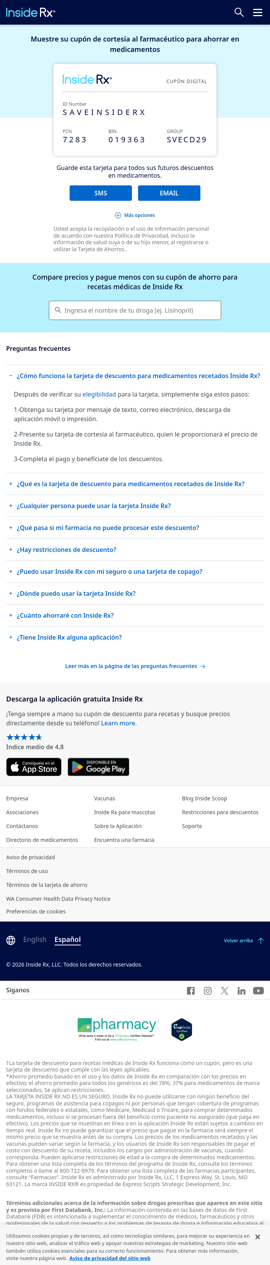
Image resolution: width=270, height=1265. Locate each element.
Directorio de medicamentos (42, 839)
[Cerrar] (257, 1253)
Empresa (17, 798)
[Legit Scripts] (181, 1029)
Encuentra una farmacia (124, 839)
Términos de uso (27, 871)
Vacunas (104, 798)
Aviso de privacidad (30, 857)
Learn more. (119, 723)
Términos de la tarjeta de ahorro (47, 884)
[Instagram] (207, 990)
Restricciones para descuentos (220, 812)
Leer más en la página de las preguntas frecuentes (135, 666)
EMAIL (169, 193)
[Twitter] (224, 990)
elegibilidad (99, 394)
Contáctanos (22, 826)
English (35, 939)
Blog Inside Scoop (204, 798)
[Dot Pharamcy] (118, 1029)
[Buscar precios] (239, 12)
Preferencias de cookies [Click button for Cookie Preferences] (36, 911)
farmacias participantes (224, 1170)
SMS (101, 193)
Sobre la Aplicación (118, 826)
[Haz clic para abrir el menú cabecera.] (258, 12)
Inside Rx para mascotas (125, 812)
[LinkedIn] (241, 990)
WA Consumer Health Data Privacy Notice (58, 898)
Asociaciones (22, 812)
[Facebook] (190, 990)
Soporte (192, 826)
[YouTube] (258, 990)
